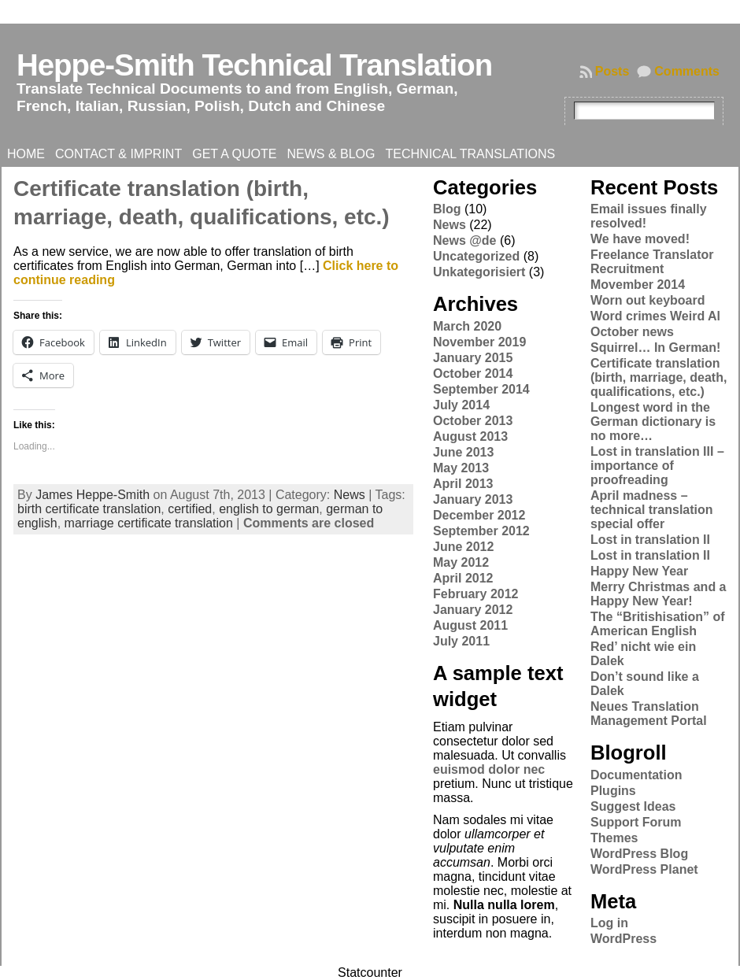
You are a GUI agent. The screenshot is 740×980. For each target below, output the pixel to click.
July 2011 (461, 641)
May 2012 (461, 562)
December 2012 (479, 515)
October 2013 (472, 420)
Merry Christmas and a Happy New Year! (658, 594)
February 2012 (476, 594)
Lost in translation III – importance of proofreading (657, 465)
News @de (465, 240)
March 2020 (467, 326)
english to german (269, 509)
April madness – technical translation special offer (651, 510)
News (349, 494)
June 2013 (463, 452)
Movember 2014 (637, 284)
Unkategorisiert (479, 272)
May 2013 (461, 468)
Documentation (636, 775)
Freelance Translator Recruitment (652, 262)
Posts (612, 71)
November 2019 (479, 342)
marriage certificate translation (149, 523)
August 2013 (470, 436)
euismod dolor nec (489, 769)
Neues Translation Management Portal (648, 713)
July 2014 (461, 405)
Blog (447, 209)
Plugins (613, 790)
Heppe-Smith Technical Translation (254, 65)
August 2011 (470, 625)
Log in (609, 923)
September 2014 (481, 389)
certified (190, 509)
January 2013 (472, 499)
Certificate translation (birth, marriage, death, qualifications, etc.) (658, 377)
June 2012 (463, 546)
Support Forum (636, 822)
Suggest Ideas (632, 806)
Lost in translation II (650, 539)
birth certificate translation (89, 509)
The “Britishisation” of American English (657, 624)
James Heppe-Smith (92, 494)
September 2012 (481, 531)
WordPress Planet (644, 869)
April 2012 (463, 578)
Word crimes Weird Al (655, 316)
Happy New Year (639, 571)
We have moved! (640, 239)
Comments (687, 71)
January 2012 (472, 609)
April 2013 (463, 483)
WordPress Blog (639, 853)
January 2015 (472, 357)
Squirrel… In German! (655, 347)
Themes (614, 838)
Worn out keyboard (647, 300)
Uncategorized (476, 256)
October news (632, 331)
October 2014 (472, 373)
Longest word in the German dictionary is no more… (653, 421)
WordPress (623, 938)
